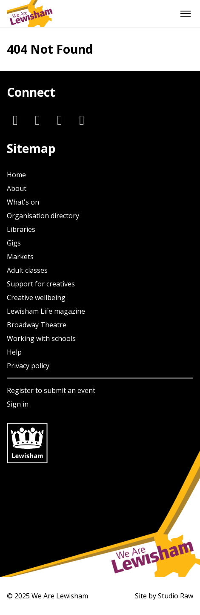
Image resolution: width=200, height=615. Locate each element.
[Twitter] (37, 119)
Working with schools (41, 338)
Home (16, 174)
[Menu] (185, 13)
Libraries (21, 229)
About (16, 188)
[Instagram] (15, 119)
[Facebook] (59, 119)
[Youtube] (81, 119)
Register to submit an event (51, 390)
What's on (23, 202)
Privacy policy (28, 365)
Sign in (18, 404)
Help (14, 352)
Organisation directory (43, 215)
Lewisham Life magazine (46, 311)
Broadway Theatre (36, 324)
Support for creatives (41, 284)
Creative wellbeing (36, 297)
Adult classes (27, 270)
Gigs (14, 243)
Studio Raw (175, 596)
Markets (20, 256)
